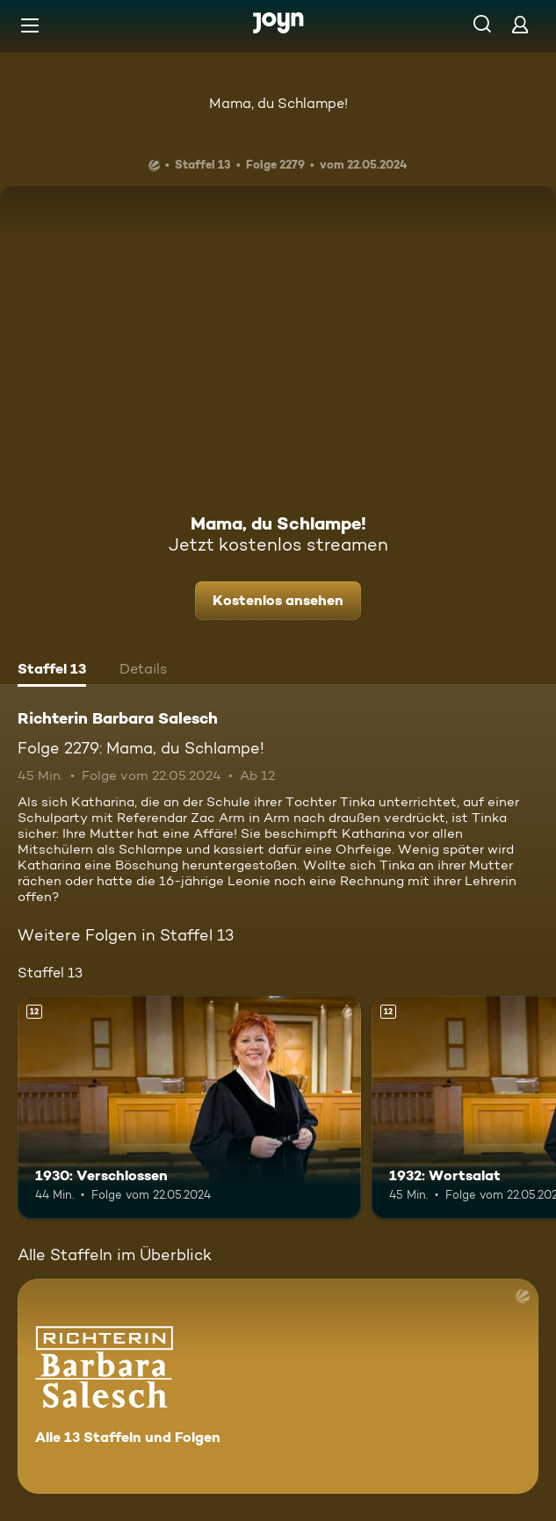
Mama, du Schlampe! (278, 103)
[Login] (520, 24)
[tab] (52, 671)
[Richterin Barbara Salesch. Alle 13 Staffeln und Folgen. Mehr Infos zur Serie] (278, 1386)
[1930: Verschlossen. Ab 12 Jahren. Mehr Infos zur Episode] (189, 1107)
